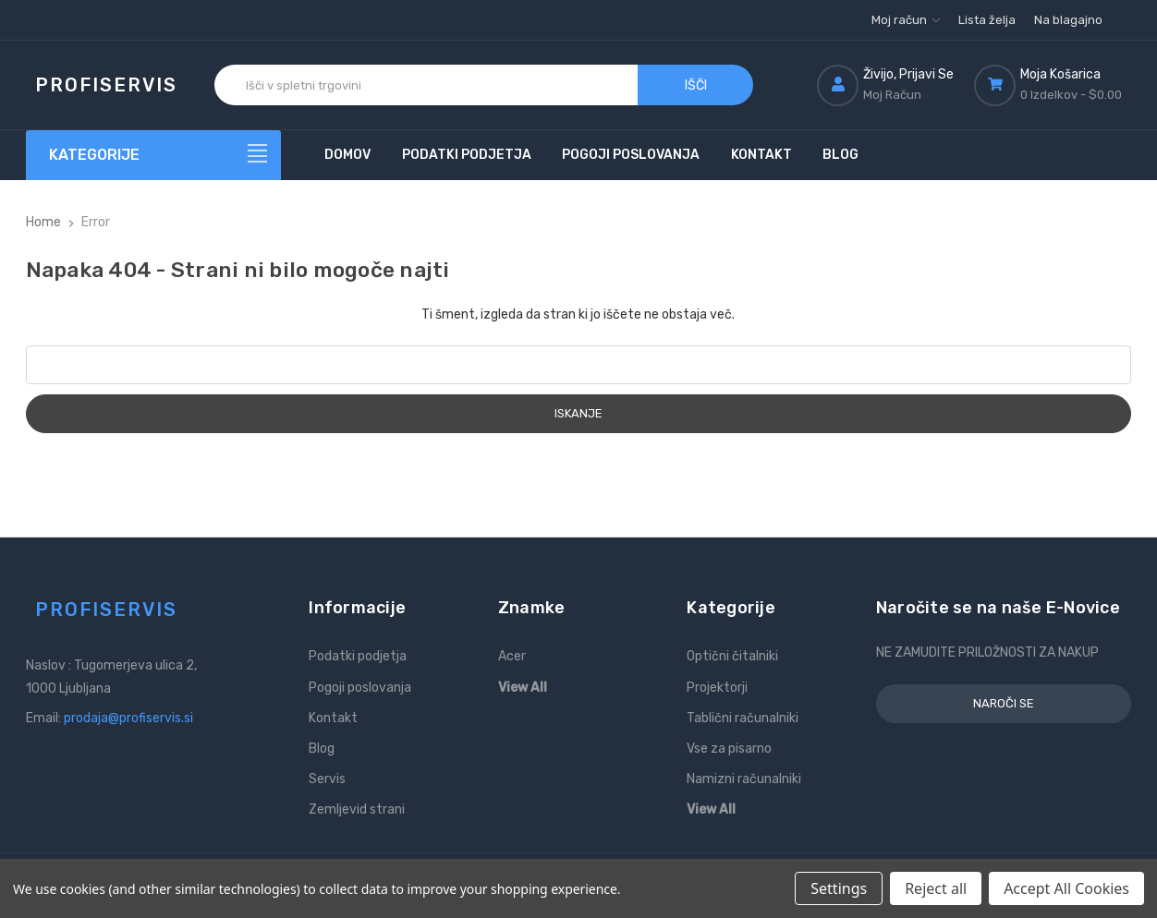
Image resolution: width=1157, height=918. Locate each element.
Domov (347, 155)
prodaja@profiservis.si (128, 718)
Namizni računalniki (744, 779)
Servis (327, 779)
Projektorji (717, 687)
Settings (838, 888)
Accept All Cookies (1066, 888)
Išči (696, 85)
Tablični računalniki (742, 718)
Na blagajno (1068, 20)
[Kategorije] (154, 155)
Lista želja (987, 20)
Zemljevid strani (357, 809)
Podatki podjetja (466, 155)
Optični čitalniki (732, 656)
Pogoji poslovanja (631, 155)
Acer (512, 656)
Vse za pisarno (729, 748)
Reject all (936, 888)
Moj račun (905, 20)
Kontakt (761, 155)
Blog (840, 155)
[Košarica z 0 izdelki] (1052, 85)
